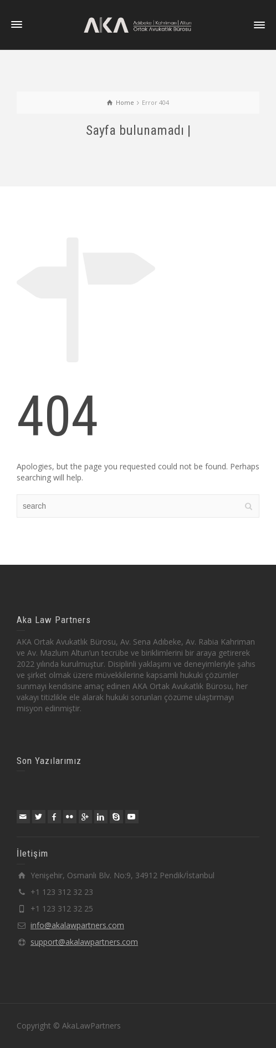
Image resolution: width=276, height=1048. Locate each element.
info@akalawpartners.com (77, 925)
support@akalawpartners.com (84, 941)
